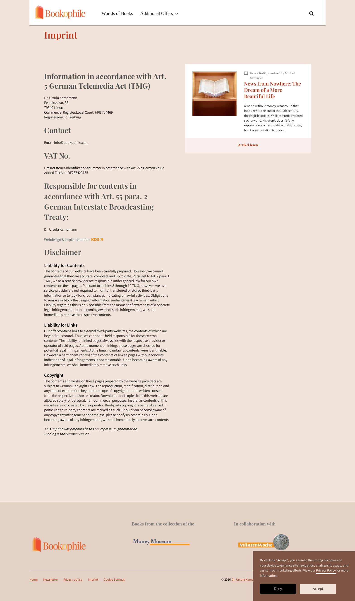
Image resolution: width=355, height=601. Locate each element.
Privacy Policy (326, 570)
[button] (159, 13)
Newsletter (50, 580)
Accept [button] (318, 589)
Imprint (93, 580)
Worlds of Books (117, 13)
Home (33, 580)
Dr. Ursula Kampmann (246, 580)
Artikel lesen (248, 145)
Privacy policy (72, 580)
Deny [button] (278, 589)
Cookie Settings (114, 580)
